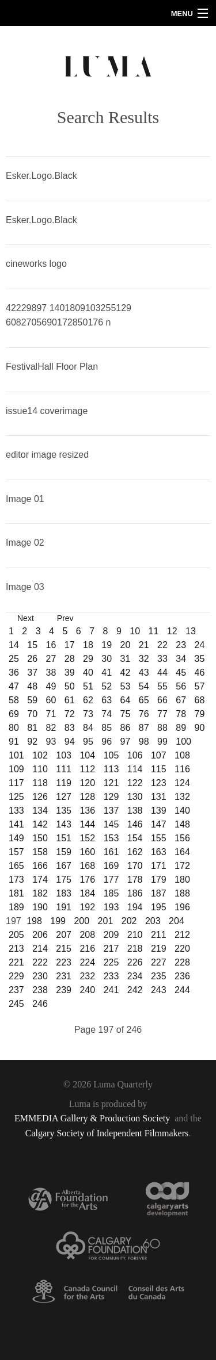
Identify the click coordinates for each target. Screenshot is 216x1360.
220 (182, 948)
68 (200, 700)
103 (63, 755)
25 (14, 659)
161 (111, 852)
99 (162, 741)
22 (162, 645)
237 (16, 990)
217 (111, 948)
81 (32, 728)
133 (16, 810)
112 (87, 769)
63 (106, 700)
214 (40, 948)
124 (182, 783)
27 (51, 659)
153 (111, 838)
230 (40, 976)
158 (40, 852)
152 (87, 838)
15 (32, 645)
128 (87, 797)
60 (51, 700)
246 (40, 1004)
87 (144, 728)
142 (40, 824)
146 (135, 824)
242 (135, 990)
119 (63, 783)
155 (158, 838)
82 (51, 728)
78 (181, 714)
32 (144, 659)
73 (88, 714)
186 (135, 893)
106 (135, 755)
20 (125, 645)
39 (70, 672)
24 (200, 645)
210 (135, 935)
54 (144, 686)
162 (135, 852)
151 (63, 838)
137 (111, 810)
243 (158, 990)
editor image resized (47, 454)
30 (106, 659)
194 (135, 907)
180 (182, 879)
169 (111, 866)
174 (40, 879)
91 (14, 741)
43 (144, 672)
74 (106, 714)
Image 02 (25, 542)
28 (70, 659)
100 (183, 741)
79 (200, 714)
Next (25, 618)
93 (51, 741)
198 (34, 921)
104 (87, 755)
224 (87, 962)
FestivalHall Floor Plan (52, 366)
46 (200, 672)
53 (125, 686)
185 (111, 893)
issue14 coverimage (47, 411)
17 (70, 645)
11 (153, 631)
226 (135, 962)
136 (87, 810)
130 (135, 797)
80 (14, 728)
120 (87, 783)
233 (111, 976)
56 (181, 686)
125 (16, 797)
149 (16, 838)
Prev (65, 618)
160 (87, 852)
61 (70, 700)
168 (87, 866)
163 (158, 852)
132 (182, 797)
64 (125, 700)
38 (51, 672)
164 (182, 852)
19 (106, 645)
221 (16, 962)
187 (158, 893)
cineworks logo (36, 264)
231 (63, 976)
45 (181, 672)
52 (106, 686)
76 (144, 714)
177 (111, 879)
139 (158, 810)
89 (181, 728)
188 (182, 893)
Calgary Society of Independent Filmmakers (106, 1133)
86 (125, 728)
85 (106, 728)
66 (162, 700)
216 (87, 948)
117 (16, 783)
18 (88, 645)
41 (106, 672)
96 (106, 741)
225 (111, 962)
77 (162, 714)
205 (16, 935)
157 (16, 852)
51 (88, 686)
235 (158, 976)
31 (125, 659)
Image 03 (25, 587)
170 (135, 866)
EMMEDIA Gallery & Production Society (93, 1118)
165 (16, 866)
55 (162, 686)
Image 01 (25, 499)
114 (135, 769)
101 (16, 755)
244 (182, 990)
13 (190, 631)
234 (135, 976)
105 (111, 755)
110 (40, 769)
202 (129, 921)
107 (158, 755)
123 (158, 783)
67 (181, 700)
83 (70, 728)
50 (70, 686)
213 (16, 948)
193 (111, 907)
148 (182, 824)
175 (63, 879)
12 (172, 631)
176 (87, 879)
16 (51, 645)
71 (51, 714)
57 (200, 686)
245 (16, 1004)
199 (58, 921)
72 (70, 714)
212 (182, 935)
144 (87, 824)
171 (158, 866)
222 (40, 962)
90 (200, 728)
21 (144, 645)
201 (105, 921)
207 (63, 935)
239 (63, 990)
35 (200, 659)
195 (158, 907)
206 (40, 935)
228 (182, 962)
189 (16, 907)
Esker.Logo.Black (41, 176)
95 (88, 741)
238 (40, 990)
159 (63, 852)
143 (63, 824)
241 (111, 990)
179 (158, 879)
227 (158, 962)
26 (32, 659)
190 (40, 907)
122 (135, 783)
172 (182, 866)
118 (40, 783)
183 (63, 893)
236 (182, 976)
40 (88, 672)
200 (81, 921)
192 (87, 907)
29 (88, 659)
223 (63, 962)
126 (40, 797)
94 (70, 741)
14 (14, 645)
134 (40, 810)
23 (181, 645)
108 (182, 755)
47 (14, 686)
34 (181, 659)
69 (14, 714)
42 (125, 672)
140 (182, 810)
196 (182, 907)
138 (135, 810)
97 (125, 741)
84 (88, 728)
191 (63, 907)
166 (40, 866)
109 (16, 769)
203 (153, 921)
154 (135, 838)
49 (51, 686)
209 (111, 935)
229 (16, 976)
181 (16, 893)
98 (144, 741)
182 (40, 893)
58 (14, 700)
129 (111, 797)
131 (158, 797)
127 (63, 797)
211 (158, 935)
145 (111, 824)
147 (158, 824)
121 (111, 783)
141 (16, 824)
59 (32, 700)
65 (144, 700)
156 (182, 838)
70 (32, 714)
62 (88, 700)
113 (111, 769)
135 (63, 810)
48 (32, 686)
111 (63, 769)
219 (158, 948)
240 (87, 990)
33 (162, 659)
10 (135, 631)
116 (182, 769)
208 (87, 935)
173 (16, 879)
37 (32, 672)
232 (87, 976)
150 (40, 838)
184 (87, 893)
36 (14, 672)
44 (162, 672)
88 (162, 728)
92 (32, 741)
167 (63, 866)
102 (40, 755)
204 (176, 921)
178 (135, 879)
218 (135, 948)
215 (63, 948)
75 (125, 714)
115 (158, 769)
